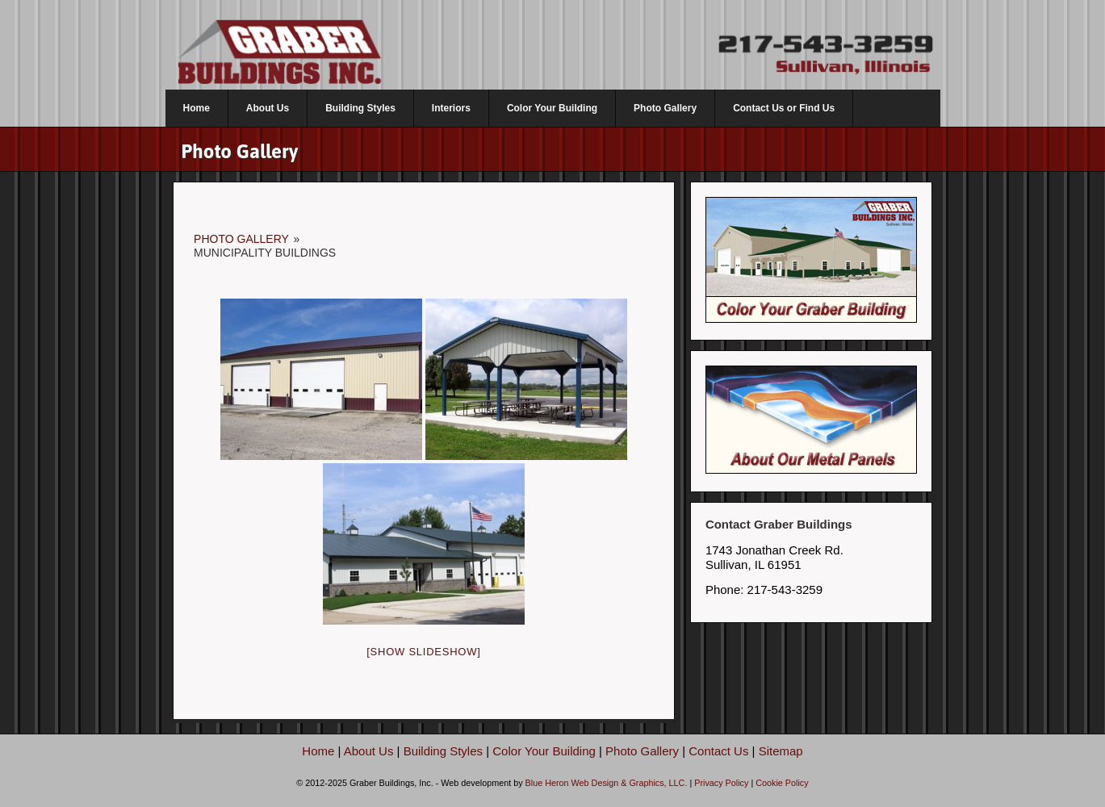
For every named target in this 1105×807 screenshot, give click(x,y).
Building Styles (360, 108)
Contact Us (718, 751)
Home (196, 108)
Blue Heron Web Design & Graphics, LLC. (606, 783)
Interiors (451, 108)
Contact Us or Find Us (784, 108)
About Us (267, 108)
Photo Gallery (665, 108)
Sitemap (781, 751)
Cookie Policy (782, 783)
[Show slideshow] (423, 652)
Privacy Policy (721, 783)
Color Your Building (552, 108)
